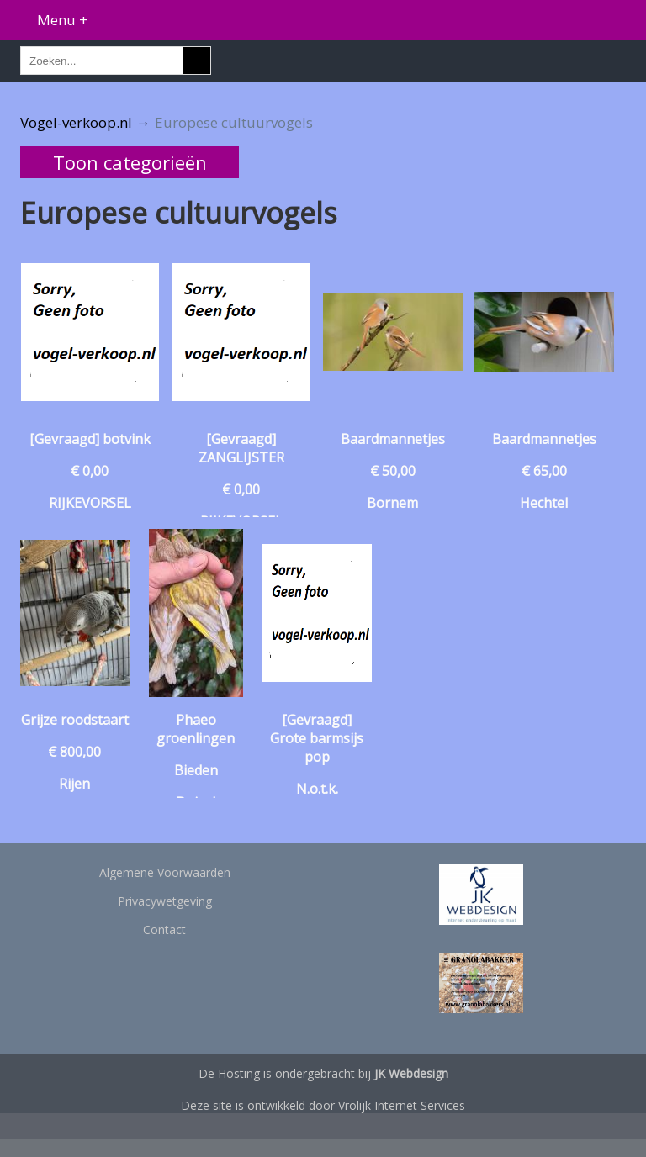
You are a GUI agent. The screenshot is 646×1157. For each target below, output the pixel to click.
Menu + (62, 19)
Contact (164, 930)
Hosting (239, 1073)
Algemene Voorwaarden (164, 872)
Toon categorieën (130, 162)
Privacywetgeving (165, 901)
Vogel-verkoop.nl (76, 122)
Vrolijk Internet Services (401, 1105)
